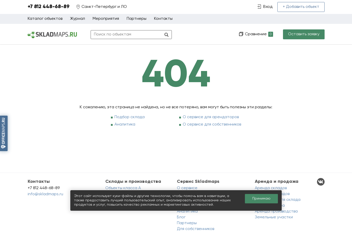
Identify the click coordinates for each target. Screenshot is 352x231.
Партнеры (136, 19)
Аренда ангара (270, 206)
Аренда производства (276, 211)
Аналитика (124, 124)
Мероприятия (106, 19)
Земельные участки (274, 217)
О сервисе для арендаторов (211, 117)
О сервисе (187, 188)
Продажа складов (272, 194)
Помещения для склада (277, 200)
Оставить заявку (304, 34)
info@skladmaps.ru (45, 194)
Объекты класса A (123, 188)
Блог (181, 217)
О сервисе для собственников (212, 124)
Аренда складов (271, 188)
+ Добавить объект (301, 7)
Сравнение (258, 34)
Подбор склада (129, 117)
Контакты (163, 19)
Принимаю (261, 198)
